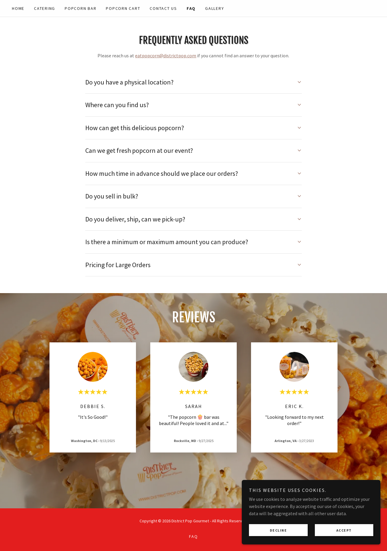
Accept (348, 529)
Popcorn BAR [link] (80, 8)
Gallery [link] (214, 8)
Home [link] (18, 8)
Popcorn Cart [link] (123, 8)
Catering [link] (44, 8)
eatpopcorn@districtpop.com (165, 56)
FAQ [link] (191, 8)
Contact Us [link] (163, 8)
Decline (292, 529)
